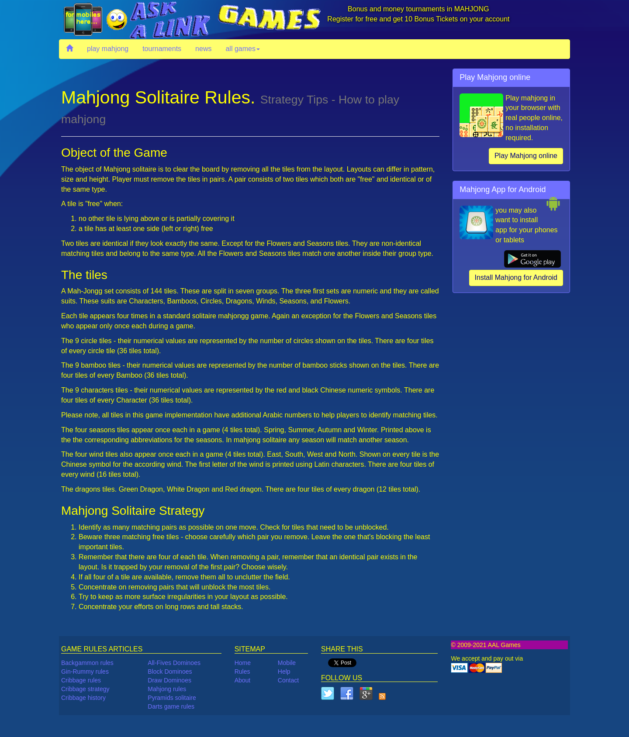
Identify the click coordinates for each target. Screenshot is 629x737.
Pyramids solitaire (172, 697)
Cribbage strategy (85, 688)
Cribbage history (83, 697)
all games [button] (242, 48)
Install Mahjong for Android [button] (516, 277)
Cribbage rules (81, 680)
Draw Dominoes (169, 680)
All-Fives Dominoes (174, 662)
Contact (288, 680)
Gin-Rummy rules (85, 671)
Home (243, 662)
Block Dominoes (170, 671)
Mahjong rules (167, 688)
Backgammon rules (87, 662)
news (203, 48)
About (243, 680)
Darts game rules (171, 706)
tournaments (161, 48)
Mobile (287, 662)
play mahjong (107, 48)
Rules (242, 671)
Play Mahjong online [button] (525, 155)
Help (284, 671)
